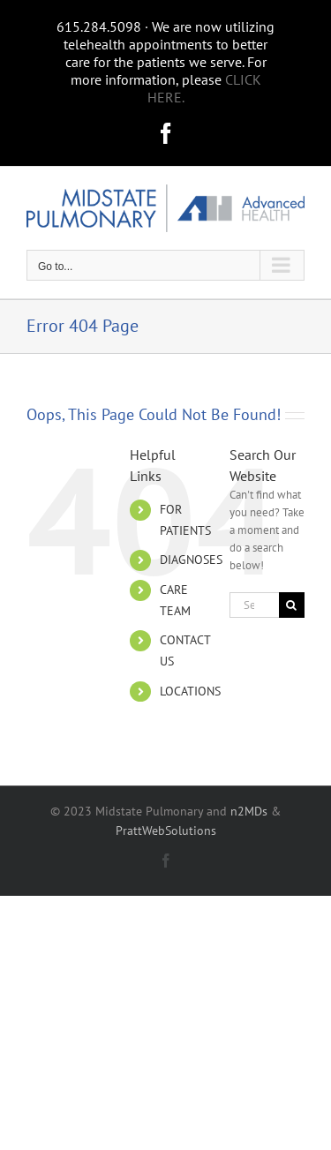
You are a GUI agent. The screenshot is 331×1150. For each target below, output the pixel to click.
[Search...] (254, 605)
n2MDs (248, 811)
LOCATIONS (190, 691)
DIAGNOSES (191, 559)
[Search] (292, 605)
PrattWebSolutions (166, 830)
